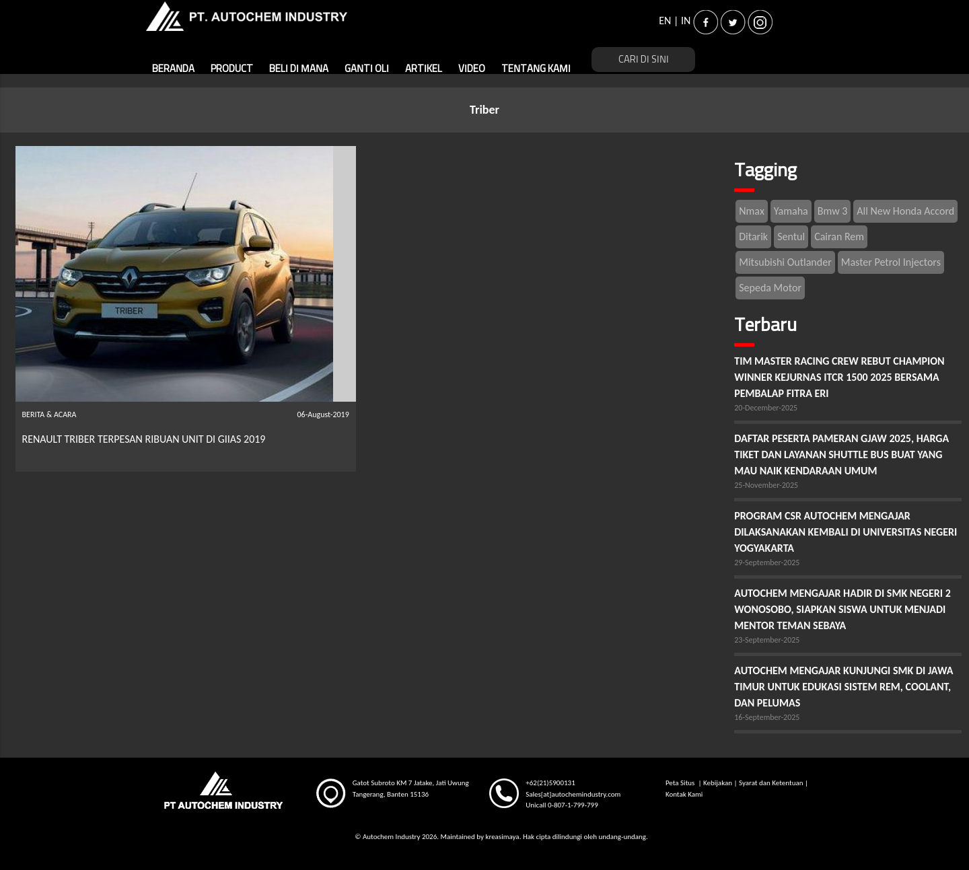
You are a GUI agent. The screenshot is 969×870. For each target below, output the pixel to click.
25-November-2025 (766, 485)
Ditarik (753, 236)
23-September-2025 (766, 640)
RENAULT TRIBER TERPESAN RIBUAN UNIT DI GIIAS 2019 (144, 439)
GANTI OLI (367, 69)
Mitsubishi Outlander (785, 262)
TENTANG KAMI (536, 69)
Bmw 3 (833, 211)
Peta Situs (681, 782)
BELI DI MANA (298, 69)
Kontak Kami (684, 794)
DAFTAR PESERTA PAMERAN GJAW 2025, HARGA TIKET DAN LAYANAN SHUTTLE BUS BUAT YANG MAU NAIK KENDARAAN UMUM (841, 454)
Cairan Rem (839, 236)
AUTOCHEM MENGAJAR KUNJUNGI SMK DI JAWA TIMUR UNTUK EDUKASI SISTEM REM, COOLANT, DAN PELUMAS (843, 686)
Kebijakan (717, 782)
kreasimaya (502, 836)
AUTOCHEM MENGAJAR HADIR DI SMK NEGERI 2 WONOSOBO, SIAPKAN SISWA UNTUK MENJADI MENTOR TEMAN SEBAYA (842, 609)
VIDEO (471, 69)
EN (665, 20)
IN (685, 20)
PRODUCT (232, 69)
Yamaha (791, 211)
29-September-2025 (766, 562)
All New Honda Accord (905, 211)
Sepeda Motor (770, 287)
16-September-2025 (766, 717)
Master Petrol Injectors (891, 262)
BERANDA (173, 69)
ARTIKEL (423, 69)
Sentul (791, 236)
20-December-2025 (765, 407)
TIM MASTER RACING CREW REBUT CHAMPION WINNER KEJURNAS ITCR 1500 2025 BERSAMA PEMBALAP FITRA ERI (839, 377)
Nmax (751, 211)
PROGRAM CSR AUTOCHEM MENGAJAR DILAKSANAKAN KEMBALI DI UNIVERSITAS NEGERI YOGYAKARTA (845, 531)
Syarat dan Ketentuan (771, 782)
